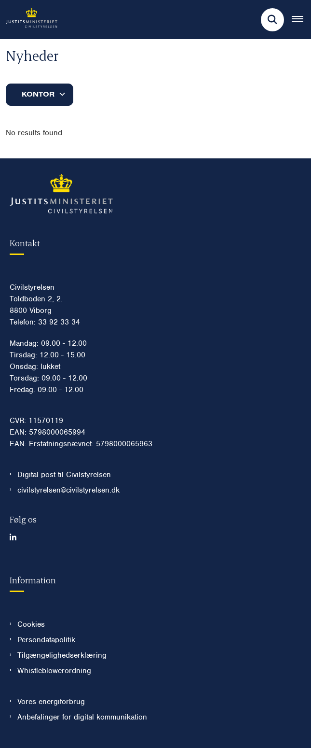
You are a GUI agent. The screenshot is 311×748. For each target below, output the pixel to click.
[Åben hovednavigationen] (301, 20)
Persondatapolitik (46, 640)
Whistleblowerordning (54, 671)
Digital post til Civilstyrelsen (64, 475)
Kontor (38, 94)
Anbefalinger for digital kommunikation (82, 717)
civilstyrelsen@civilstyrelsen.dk (68, 490)
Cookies (31, 624)
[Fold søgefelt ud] (272, 19)
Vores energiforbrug (51, 701)
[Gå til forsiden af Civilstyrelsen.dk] (28, 19)
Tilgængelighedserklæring (62, 655)
